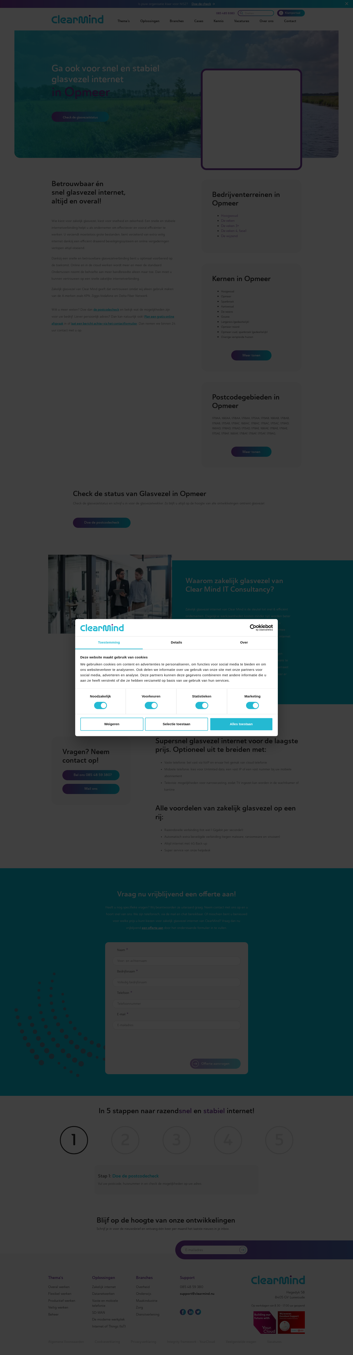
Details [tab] (176, 642)
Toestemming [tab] (109, 642)
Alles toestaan (241, 724)
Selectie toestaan (176, 724)
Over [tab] (244, 642)
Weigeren (111, 724)
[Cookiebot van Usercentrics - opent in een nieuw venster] (253, 627)
